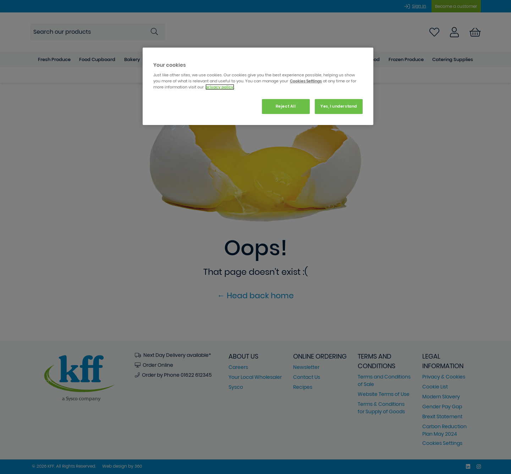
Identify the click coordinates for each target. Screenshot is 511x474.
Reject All (286, 106)
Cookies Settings (306, 81)
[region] (258, 86)
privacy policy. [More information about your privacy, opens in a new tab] (219, 87)
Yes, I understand (338, 106)
